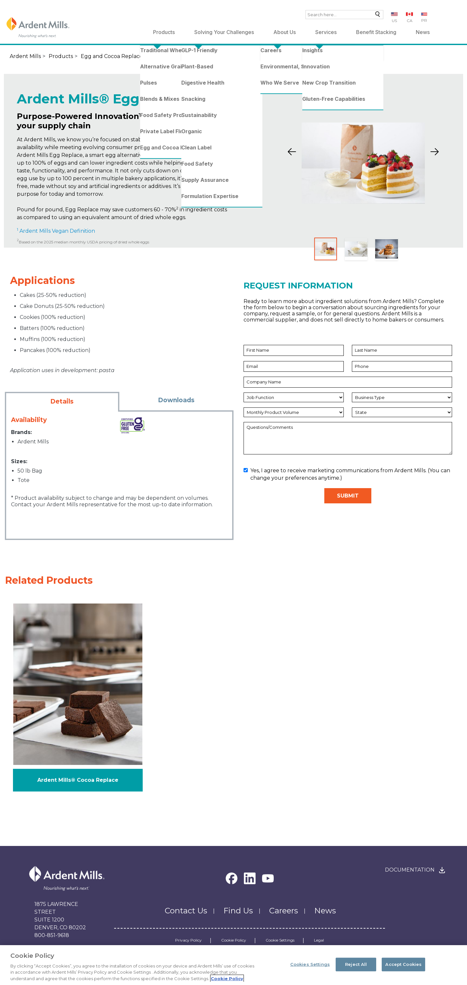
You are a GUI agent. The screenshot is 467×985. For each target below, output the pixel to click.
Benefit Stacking (376, 32)
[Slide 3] (386, 249)
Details (62, 401)
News (423, 32)
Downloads (176, 400)
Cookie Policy (233, 940)
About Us (284, 32)
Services (326, 32)
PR (424, 20)
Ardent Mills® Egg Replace (209, 56)
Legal (319, 940)
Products (164, 32)
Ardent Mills (25, 56)
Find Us (238, 910)
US (394, 20)
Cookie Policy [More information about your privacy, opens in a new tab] (227, 981)
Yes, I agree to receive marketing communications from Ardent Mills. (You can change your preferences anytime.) (347, 474)
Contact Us (186, 910)
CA (410, 20)
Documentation (410, 870)
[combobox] (344, 14)
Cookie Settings (280, 940)
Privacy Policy (188, 940)
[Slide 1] (325, 249)
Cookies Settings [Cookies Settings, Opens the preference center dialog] (310, 966)
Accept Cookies (403, 966)
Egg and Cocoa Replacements (120, 56)
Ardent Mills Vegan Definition (56, 231)
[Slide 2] (356, 249)
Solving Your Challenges (224, 32)
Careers (283, 910)
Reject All (356, 966)
